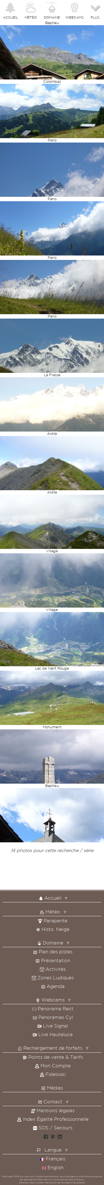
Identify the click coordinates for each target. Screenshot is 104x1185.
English (53, 1167)
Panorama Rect (52, 1008)
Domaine (50, 942)
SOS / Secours (52, 1127)
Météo (50, 911)
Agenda (53, 986)
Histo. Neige (52, 929)
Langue (53, 1149)
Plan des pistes (52, 951)
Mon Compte (53, 1065)
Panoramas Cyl (53, 1017)
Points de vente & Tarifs (53, 1057)
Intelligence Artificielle (77, 1176)
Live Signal (52, 1025)
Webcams (50, 999)
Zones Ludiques (53, 977)
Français (52, 1158)
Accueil (50, 897)
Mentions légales (53, 1110)
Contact (50, 1101)
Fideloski (53, 1074)
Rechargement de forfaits (50, 1047)
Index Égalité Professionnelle (52, 1119)
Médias (52, 1087)
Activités (53, 969)
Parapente (52, 920)
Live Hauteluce (53, 1034)
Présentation (52, 960)
